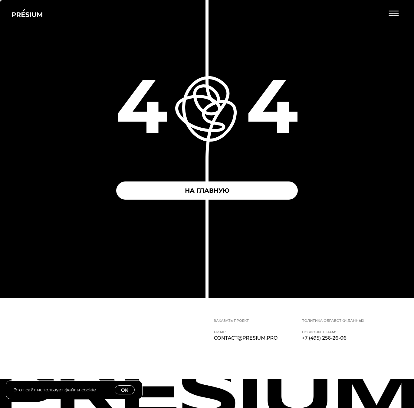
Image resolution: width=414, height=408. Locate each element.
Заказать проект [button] (231, 320)
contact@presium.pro (246, 338)
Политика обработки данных (332, 320)
